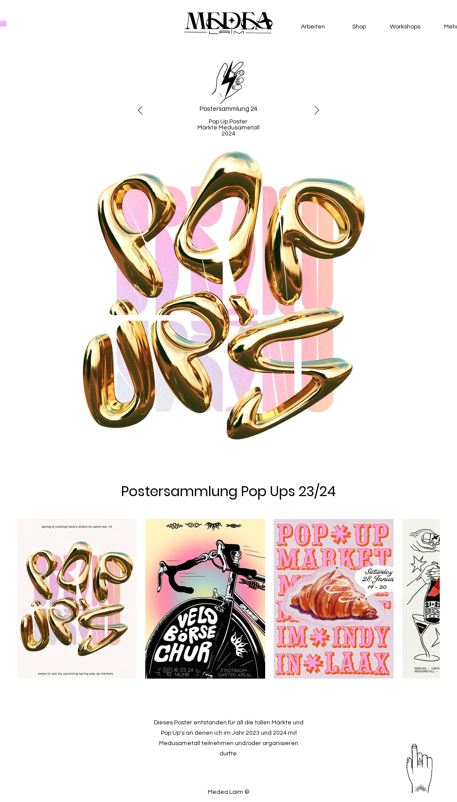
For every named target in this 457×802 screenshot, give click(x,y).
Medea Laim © (229, 792)
